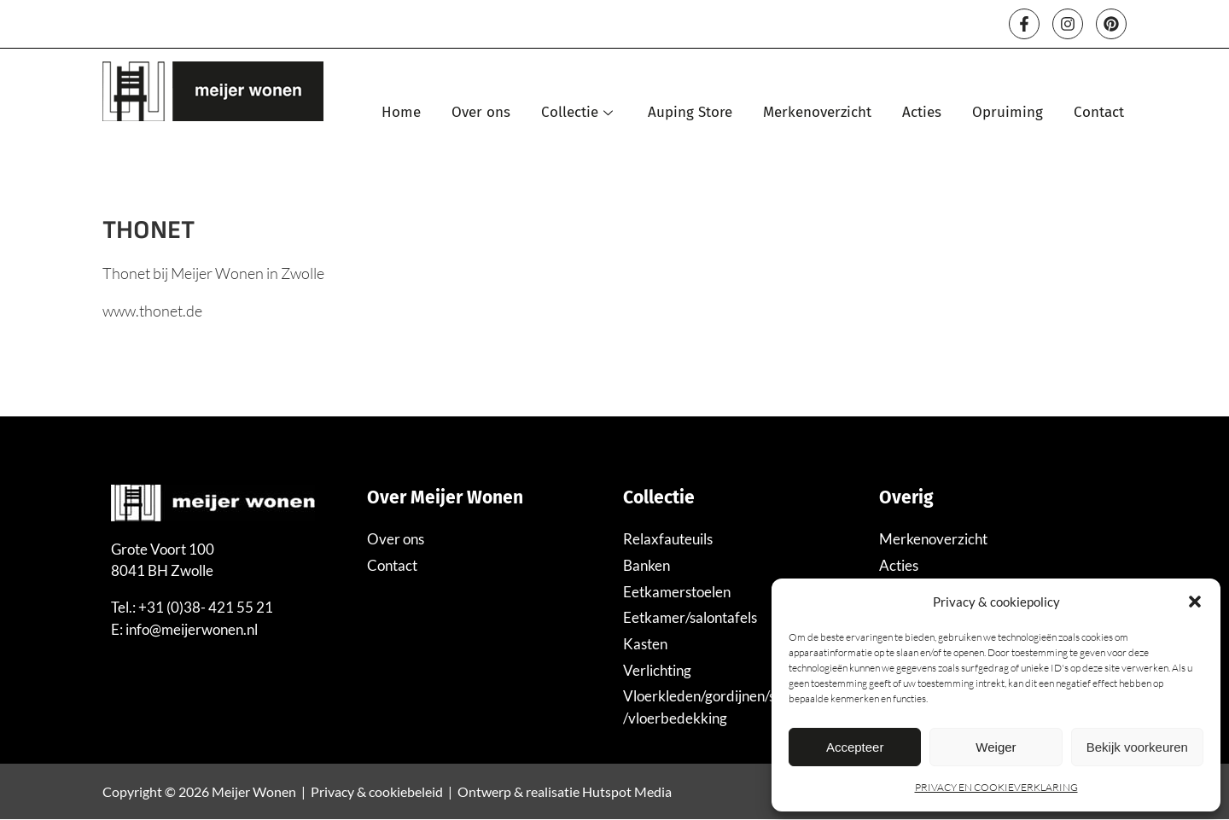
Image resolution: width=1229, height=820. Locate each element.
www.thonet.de (152, 310)
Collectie (579, 112)
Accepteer (855, 747)
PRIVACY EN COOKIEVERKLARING (996, 787)
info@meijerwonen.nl (191, 629)
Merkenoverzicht (817, 112)
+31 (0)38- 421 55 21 (205, 607)
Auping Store (690, 112)
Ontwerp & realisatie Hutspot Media (564, 791)
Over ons (480, 112)
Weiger (996, 747)
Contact (1099, 112)
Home (401, 112)
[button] (1194, 601)
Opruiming (1007, 112)
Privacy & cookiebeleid (377, 791)
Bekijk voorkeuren (1137, 747)
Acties (921, 112)
